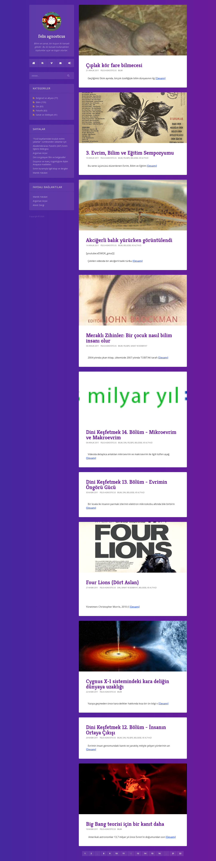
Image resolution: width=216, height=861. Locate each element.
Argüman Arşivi (40, 153)
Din (39, 106)
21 (173, 853)
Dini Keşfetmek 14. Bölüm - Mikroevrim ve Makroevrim (131, 435)
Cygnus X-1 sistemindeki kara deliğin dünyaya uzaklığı (127, 684)
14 (145, 853)
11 (124, 853)
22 (180, 853)
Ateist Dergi (38, 205)
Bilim (41, 102)
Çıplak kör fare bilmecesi (114, 65)
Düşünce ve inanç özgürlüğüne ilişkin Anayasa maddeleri (50, 163)
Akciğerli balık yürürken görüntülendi (129, 240)
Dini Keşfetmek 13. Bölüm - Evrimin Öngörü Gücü (126, 485)
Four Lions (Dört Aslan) (112, 582)
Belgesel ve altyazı (47, 98)
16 (159, 853)
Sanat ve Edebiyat (46, 114)
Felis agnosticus (51, 25)
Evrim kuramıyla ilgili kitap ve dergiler (50, 168)
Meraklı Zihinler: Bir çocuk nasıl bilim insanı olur (129, 338)
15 (152, 853)
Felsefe (41, 110)
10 (116, 853)
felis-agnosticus (108, 70)
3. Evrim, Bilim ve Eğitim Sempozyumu (130, 152)
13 (138, 853)
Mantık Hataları (40, 172)
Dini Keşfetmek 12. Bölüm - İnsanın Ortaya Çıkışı (126, 730)
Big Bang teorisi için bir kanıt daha (125, 824)
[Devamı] (160, 78)
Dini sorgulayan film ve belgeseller (49, 157)
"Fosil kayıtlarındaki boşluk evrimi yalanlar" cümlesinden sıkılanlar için (49, 140)
